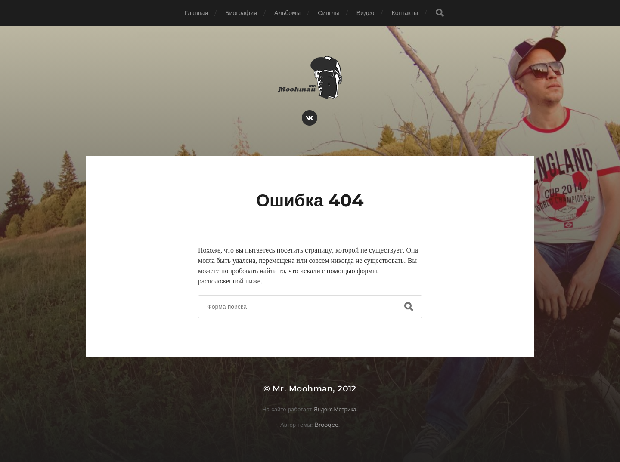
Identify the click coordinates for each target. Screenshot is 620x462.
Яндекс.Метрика (334, 409)
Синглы (328, 13)
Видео (365, 13)
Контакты (404, 13)
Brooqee (326, 424)
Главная (196, 13)
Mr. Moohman (303, 389)
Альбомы (287, 13)
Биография (241, 13)
